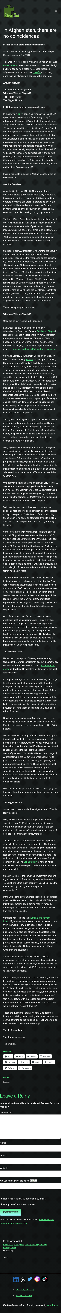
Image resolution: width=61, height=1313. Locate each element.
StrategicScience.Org (13, 1304)
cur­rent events (10, 65)
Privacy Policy (25, 1289)
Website (4, 1168)
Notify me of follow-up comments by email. (24, 1198)
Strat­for (37, 72)
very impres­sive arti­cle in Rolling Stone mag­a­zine (31, 349)
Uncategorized (9, 1248)
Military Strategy (32, 1244)
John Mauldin (30, 862)
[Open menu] (56, 11)
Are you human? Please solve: (30, 1184)
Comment (5, 1112)
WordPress (52, 1305)
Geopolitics (8, 1244)
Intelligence (19, 1244)
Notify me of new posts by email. (19, 1204)
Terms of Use (24, 1295)
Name (3, 1143)
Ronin (19, 114)
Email (3, 1155)
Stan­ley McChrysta (46, 331)
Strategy (43, 1244)
